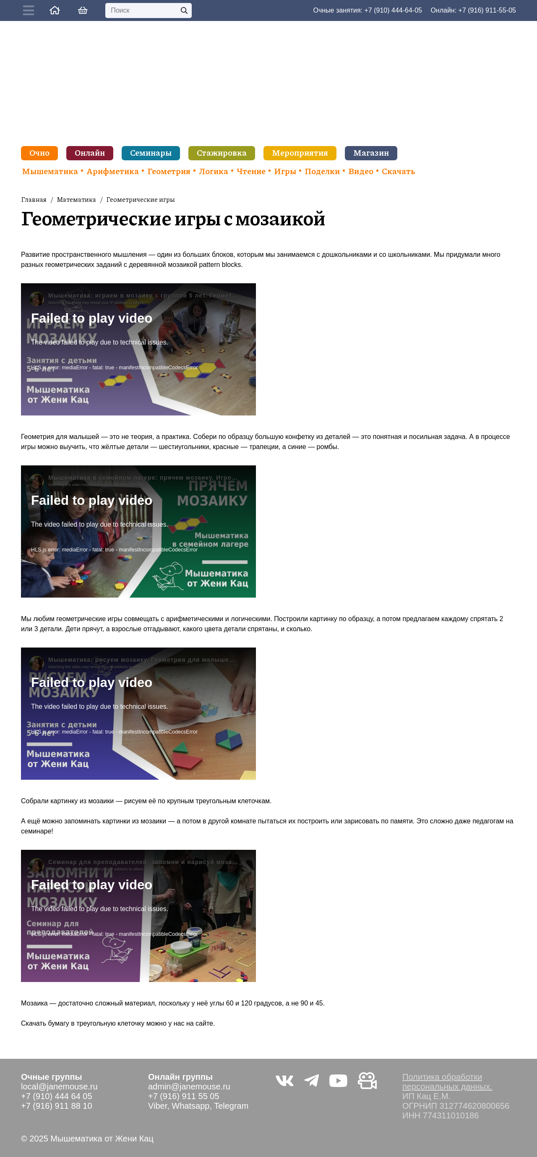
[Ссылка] (55, 10)
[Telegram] (311, 1080)
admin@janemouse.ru (189, 1086)
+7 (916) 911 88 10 (56, 1105)
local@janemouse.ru (59, 1086)
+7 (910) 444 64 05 (56, 1096)
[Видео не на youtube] (367, 1080)
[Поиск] (148, 10)
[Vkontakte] (284, 1080)
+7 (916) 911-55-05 (487, 10)
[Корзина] (82, 10)
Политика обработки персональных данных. (447, 1081)
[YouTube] (338, 1080)
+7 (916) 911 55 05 (183, 1096)
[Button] (30, 10)
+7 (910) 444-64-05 (393, 10)
